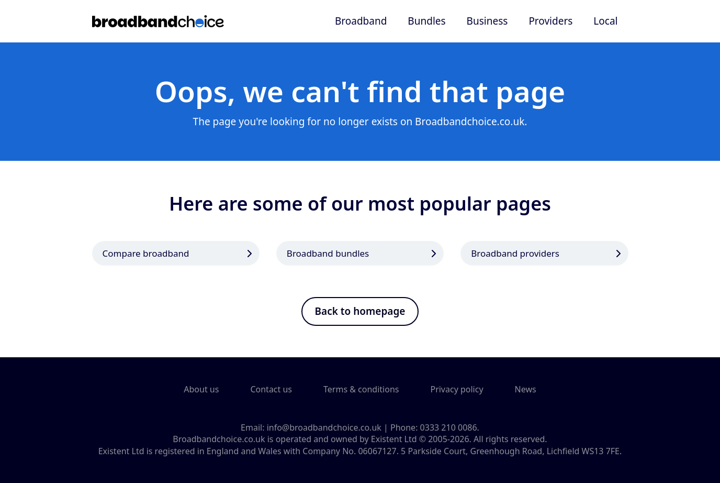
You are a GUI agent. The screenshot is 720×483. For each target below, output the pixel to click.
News (525, 389)
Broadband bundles (328, 253)
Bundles (426, 21)
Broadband (361, 21)
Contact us (271, 389)
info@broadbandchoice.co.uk (324, 427)
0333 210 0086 (448, 427)
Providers (550, 21)
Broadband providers (515, 253)
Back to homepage (360, 311)
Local (605, 21)
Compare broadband (146, 253)
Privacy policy (456, 389)
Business (487, 21)
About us (201, 389)
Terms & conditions (361, 389)
